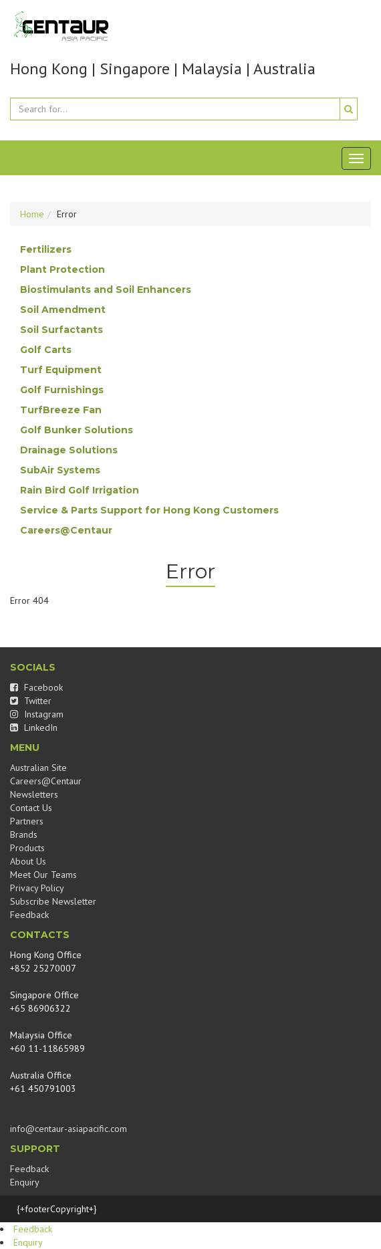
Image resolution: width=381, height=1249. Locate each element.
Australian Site (38, 768)
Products (27, 848)
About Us (28, 861)
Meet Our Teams (43, 875)
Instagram (37, 714)
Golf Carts (46, 350)
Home (32, 214)
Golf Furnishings (62, 390)
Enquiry (24, 1182)
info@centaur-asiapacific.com (68, 1129)
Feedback (29, 915)
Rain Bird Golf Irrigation (79, 490)
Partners (26, 821)
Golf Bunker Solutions (76, 430)
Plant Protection (62, 269)
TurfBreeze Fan (61, 410)
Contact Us (31, 808)
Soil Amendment (63, 310)
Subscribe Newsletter (53, 901)
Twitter (30, 701)
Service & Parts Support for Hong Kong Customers (149, 510)
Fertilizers (46, 249)
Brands (23, 834)
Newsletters (34, 794)
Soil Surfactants (61, 330)
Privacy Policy (37, 888)
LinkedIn (33, 727)
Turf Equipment (61, 370)
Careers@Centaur (66, 530)
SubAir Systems (60, 470)
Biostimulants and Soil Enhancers (105, 289)
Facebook (36, 687)
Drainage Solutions (69, 450)
